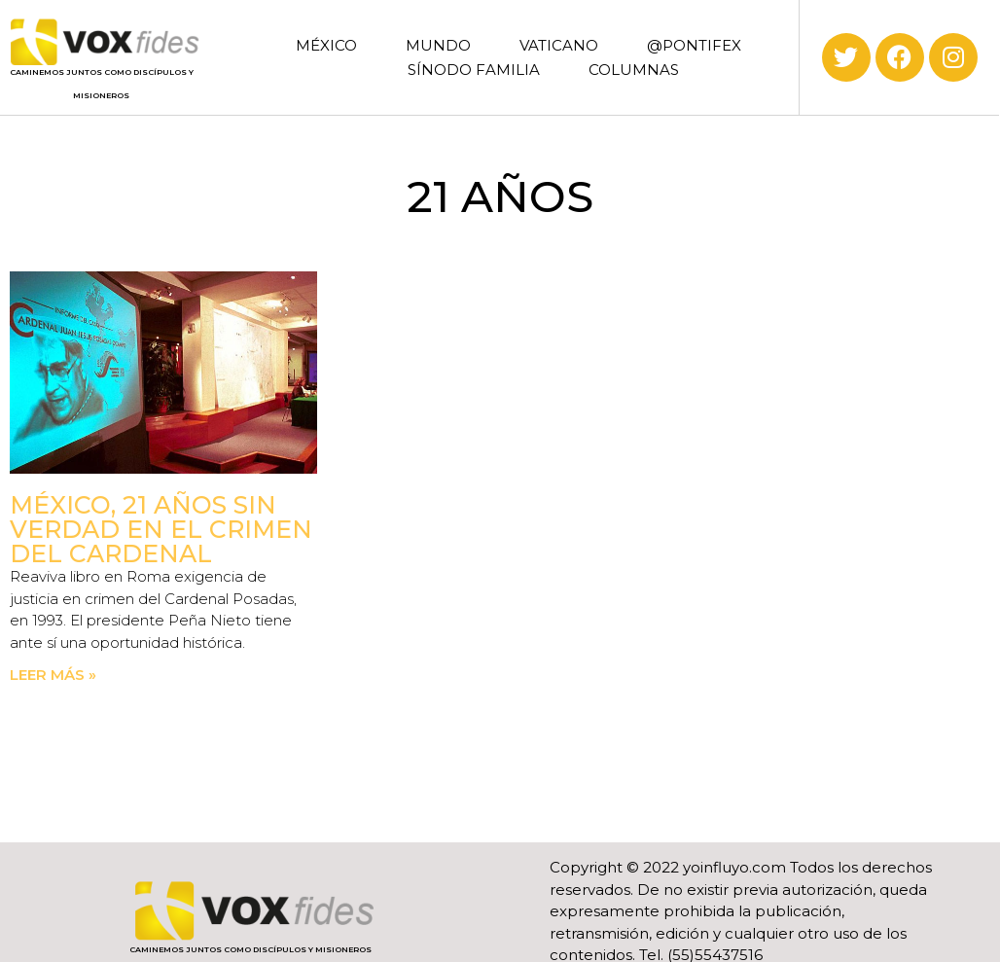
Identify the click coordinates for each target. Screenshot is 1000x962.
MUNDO (438, 45)
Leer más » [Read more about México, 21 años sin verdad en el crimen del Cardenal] (53, 674)
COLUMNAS (634, 69)
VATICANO (558, 45)
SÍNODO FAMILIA (474, 69)
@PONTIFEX (694, 45)
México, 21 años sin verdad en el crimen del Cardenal (161, 529)
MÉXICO (326, 45)
